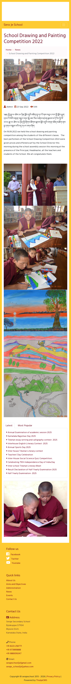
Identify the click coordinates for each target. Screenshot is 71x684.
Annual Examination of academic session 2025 (29, 432)
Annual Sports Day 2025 (18, 447)
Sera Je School (13, 24)
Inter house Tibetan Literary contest (24, 451)
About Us (10, 580)
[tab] (9, 425)
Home (8, 50)
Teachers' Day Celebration (19, 454)
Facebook (13, 554)
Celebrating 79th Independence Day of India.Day (30, 462)
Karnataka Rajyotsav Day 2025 (21, 436)
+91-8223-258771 (14, 646)
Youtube (13, 563)
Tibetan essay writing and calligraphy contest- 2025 (31, 440)
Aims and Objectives (16, 584)
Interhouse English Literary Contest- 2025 (27, 443)
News (17, 50)
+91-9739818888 (13, 650)
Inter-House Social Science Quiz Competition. (29, 458)
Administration (13, 588)
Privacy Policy (53, 676)
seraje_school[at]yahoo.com (19, 666)
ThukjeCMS (41, 680)
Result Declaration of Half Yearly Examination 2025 (31, 469)
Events (9, 595)
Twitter (12, 559)
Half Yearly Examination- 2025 (21, 473)
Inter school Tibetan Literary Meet (23, 466)
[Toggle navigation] (63, 24)
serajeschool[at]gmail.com (18, 663)
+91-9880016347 (13, 653)
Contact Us (11, 599)
